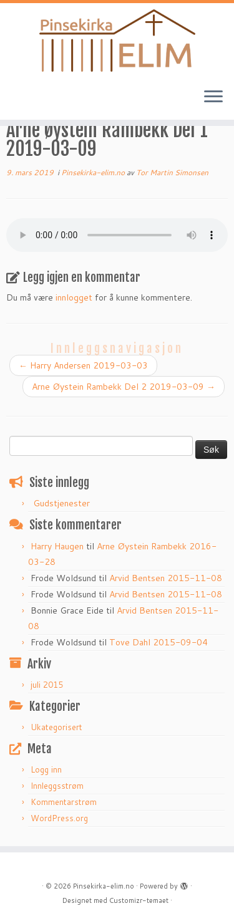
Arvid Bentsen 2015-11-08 (165, 578)
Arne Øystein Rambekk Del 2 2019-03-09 (123, 386)
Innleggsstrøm (57, 785)
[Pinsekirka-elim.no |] (117, 40)
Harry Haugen (57, 546)
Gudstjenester (61, 503)
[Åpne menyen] (213, 97)
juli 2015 (47, 684)
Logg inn (46, 769)
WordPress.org (59, 818)
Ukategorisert (56, 727)
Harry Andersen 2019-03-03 (83, 365)
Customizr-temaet (138, 900)
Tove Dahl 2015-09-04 (158, 642)
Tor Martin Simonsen (172, 172)
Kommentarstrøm (64, 802)
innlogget (74, 297)
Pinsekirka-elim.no (94, 172)
